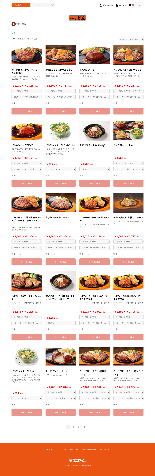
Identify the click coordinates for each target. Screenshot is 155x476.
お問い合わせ (105, 449)
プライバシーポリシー (70, 449)
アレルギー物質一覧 (89, 449)
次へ (85, 427)
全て (13, 32)
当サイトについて (52, 449)
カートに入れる (26, 111)
